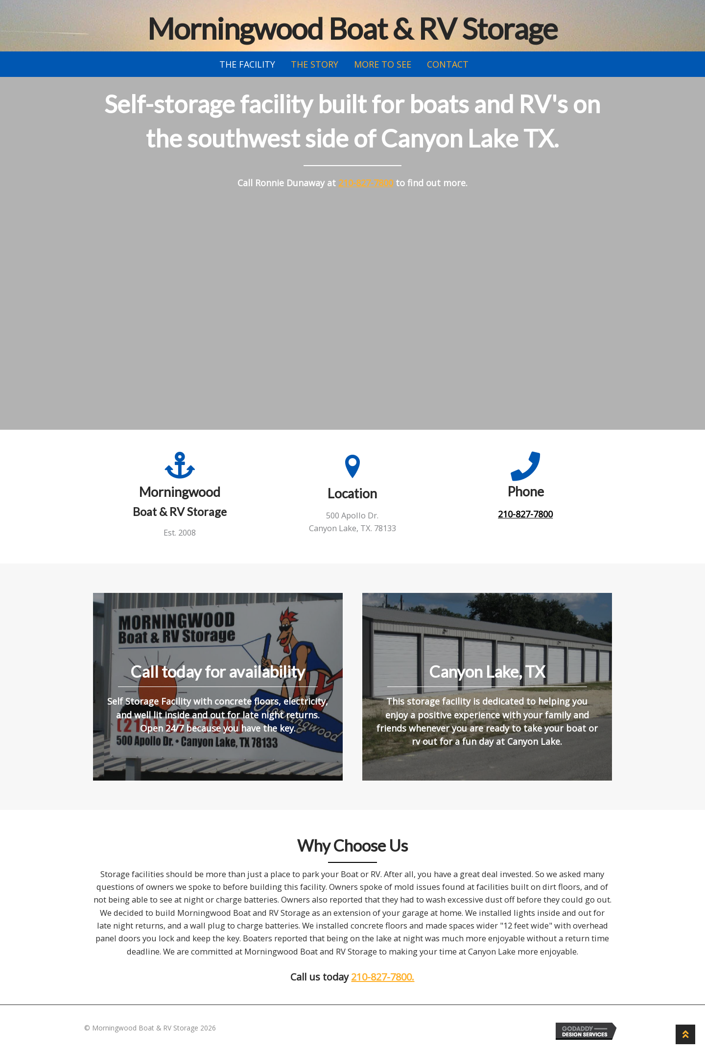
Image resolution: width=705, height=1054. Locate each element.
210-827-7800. (382, 976)
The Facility (247, 64)
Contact (448, 64)
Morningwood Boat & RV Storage (352, 28)
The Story (314, 64)
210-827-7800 (365, 183)
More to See (382, 64)
